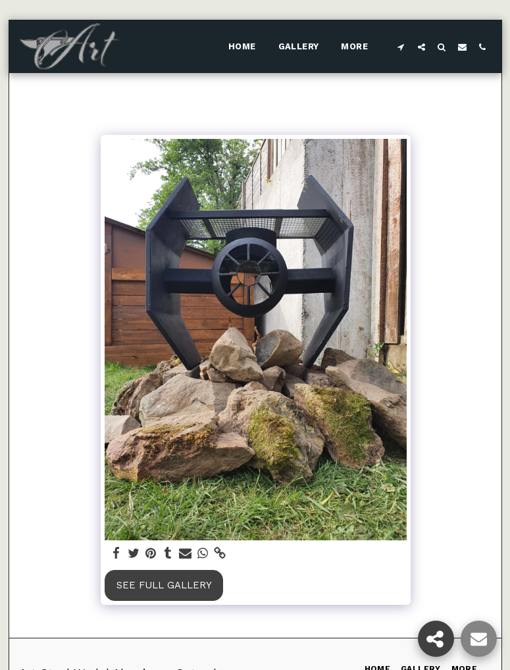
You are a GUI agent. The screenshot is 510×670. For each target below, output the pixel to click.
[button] (401, 46)
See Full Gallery (164, 585)
